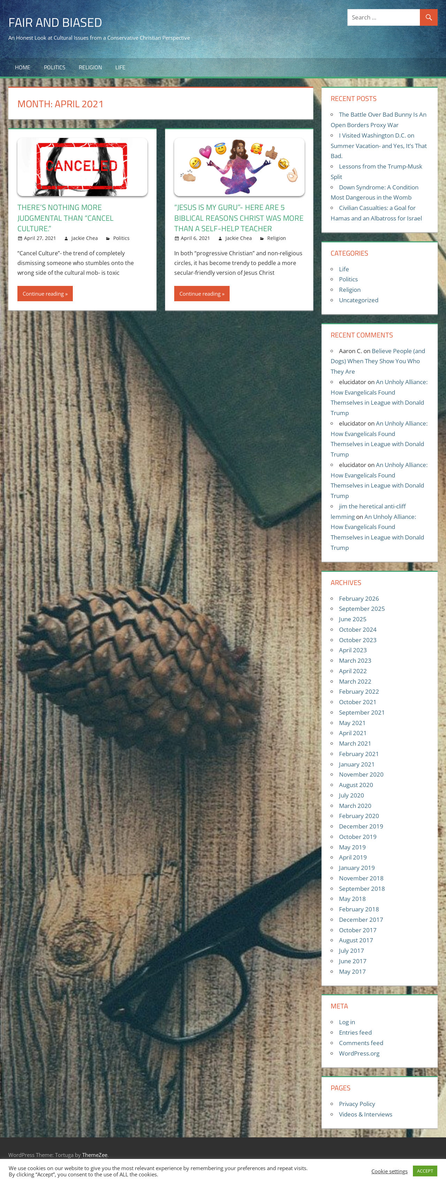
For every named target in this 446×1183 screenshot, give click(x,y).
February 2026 (359, 598)
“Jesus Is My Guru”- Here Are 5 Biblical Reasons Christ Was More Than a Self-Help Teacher (238, 218)
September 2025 (362, 609)
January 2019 (357, 868)
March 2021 (355, 743)
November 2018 (361, 878)
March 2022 (355, 681)
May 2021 (352, 723)
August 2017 (356, 940)
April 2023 (353, 650)
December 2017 (361, 920)
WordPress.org (359, 1053)
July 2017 (351, 951)
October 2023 (358, 640)
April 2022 (353, 671)
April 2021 (353, 733)
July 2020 (351, 795)
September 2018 (362, 889)
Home (22, 67)
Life (120, 67)
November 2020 (361, 774)
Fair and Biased (55, 22)
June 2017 (353, 961)
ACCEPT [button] (425, 1171)
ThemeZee (94, 1154)
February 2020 (359, 816)
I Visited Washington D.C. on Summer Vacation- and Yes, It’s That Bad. (379, 145)
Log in (347, 1022)
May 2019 (352, 847)
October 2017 (358, 930)
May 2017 (352, 971)
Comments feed (361, 1043)
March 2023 (355, 660)
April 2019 (353, 857)
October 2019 (358, 837)
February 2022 (359, 691)
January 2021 (357, 764)
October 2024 (358, 629)
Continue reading (43, 293)
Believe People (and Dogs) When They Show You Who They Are (378, 361)
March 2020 (355, 806)
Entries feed (355, 1032)
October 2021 (358, 702)
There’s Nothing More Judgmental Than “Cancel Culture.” (65, 218)
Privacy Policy (357, 1104)
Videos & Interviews (365, 1114)
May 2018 (352, 899)
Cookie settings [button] (389, 1171)
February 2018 (359, 909)
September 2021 (362, 712)
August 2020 (356, 785)
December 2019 (361, 826)
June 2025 (353, 619)
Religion (90, 67)
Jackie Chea (84, 238)
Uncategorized (358, 300)
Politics (55, 67)
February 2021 (359, 754)
